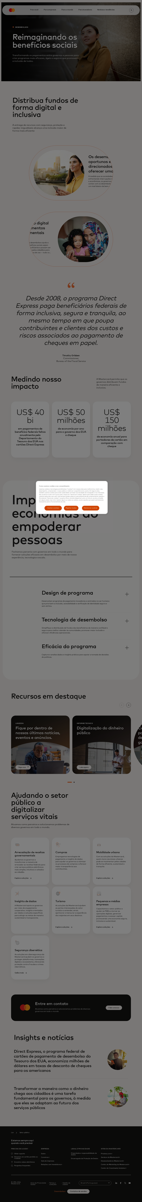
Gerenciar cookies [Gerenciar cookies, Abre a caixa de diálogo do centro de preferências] (90, 508)
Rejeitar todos (71, 508)
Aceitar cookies (53, 508)
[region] (72, 497)
